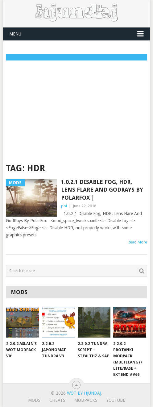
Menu (15, 33)
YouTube (115, 400)
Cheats (57, 400)
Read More (137, 242)
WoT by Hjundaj (84, 393)
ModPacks (85, 400)
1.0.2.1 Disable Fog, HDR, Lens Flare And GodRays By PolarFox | (102, 190)
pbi (64, 206)
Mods (34, 400)
